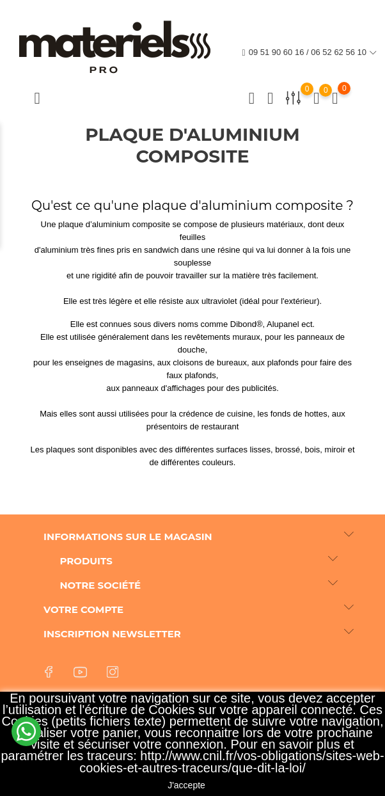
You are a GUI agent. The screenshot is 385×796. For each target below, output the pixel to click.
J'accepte (186, 785)
